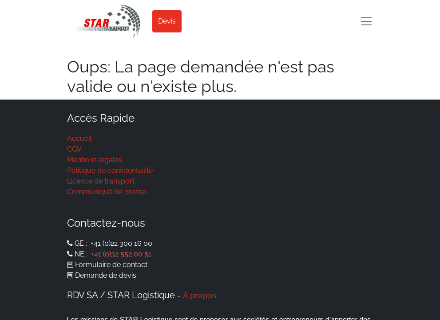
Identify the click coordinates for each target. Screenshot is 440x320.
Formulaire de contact (111, 264)
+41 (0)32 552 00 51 (121, 254)
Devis (167, 21)
